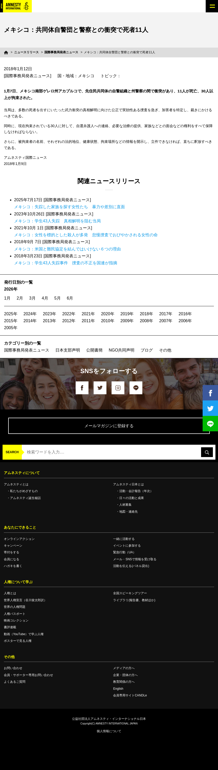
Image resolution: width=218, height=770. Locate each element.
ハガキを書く (13, 566)
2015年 (10, 321)
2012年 (69, 321)
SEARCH (12, 452)
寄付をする (11, 552)
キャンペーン (13, 545)
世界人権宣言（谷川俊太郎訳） (25, 600)
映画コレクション (16, 620)
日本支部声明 (67, 350)
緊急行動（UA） (124, 552)
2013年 (49, 321)
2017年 (166, 314)
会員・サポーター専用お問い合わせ (28, 675)
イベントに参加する (127, 545)
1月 (7, 298)
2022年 (69, 314)
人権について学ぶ (18, 582)
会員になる (11, 559)
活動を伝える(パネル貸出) (131, 566)
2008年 (146, 321)
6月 (70, 298)
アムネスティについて (22, 473)
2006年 (185, 321)
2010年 (107, 321)
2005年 (10, 328)
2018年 (146, 314)
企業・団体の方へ (125, 675)
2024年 (30, 314)
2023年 (49, 314)
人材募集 (125, 504)
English (118, 688)
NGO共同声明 (121, 350)
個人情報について (109, 731)
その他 (165, 350)
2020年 (107, 314)
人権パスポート (14, 614)
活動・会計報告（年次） (136, 491)
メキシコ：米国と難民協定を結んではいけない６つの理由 (67, 249)
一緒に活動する (124, 539)
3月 (32, 298)
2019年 (127, 314)
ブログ (147, 350)
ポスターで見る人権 (18, 641)
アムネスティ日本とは (128, 484)
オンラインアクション (19, 539)
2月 (20, 298)
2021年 (88, 314)
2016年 (185, 314)
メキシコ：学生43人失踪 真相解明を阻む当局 (57, 221)
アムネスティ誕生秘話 (25, 498)
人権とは (10, 593)
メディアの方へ (124, 668)
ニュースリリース (26, 52)
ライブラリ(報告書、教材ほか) (134, 600)
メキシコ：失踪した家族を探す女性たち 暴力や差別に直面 (69, 207)
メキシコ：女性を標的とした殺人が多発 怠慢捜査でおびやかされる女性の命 (86, 235)
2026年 (10, 289)
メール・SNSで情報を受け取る (134, 559)
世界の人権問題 (14, 607)
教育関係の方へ (124, 682)
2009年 (127, 321)
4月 (45, 298)
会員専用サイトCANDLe (130, 695)
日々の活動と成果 (131, 498)
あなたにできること (20, 527)
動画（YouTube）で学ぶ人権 (24, 634)
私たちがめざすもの (24, 491)
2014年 (30, 321)
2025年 (10, 314)
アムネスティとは (16, 484)
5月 (57, 298)
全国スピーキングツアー (130, 593)
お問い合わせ (13, 668)
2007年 (166, 321)
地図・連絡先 (128, 511)
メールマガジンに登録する (109, 426)
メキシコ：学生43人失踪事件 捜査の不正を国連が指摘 (65, 263)
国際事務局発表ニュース (61, 52)
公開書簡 (94, 350)
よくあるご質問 (14, 682)
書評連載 (10, 627)
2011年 (88, 321)
